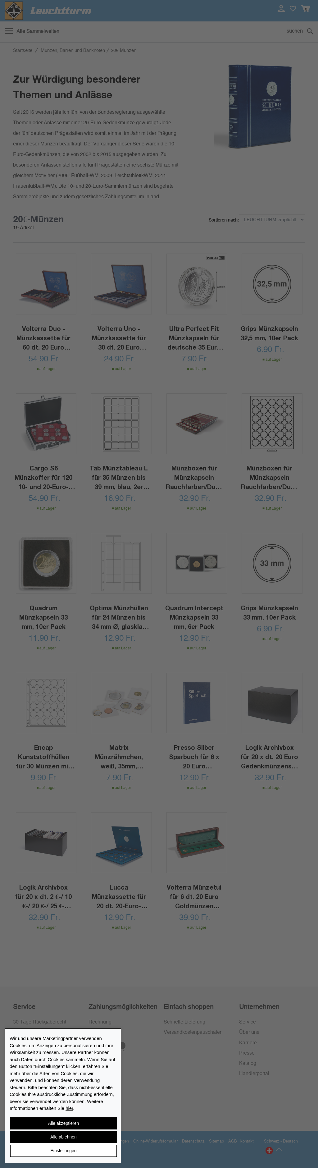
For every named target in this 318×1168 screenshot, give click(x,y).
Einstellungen (63, 1150)
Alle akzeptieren (63, 1123)
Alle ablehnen (63, 1136)
